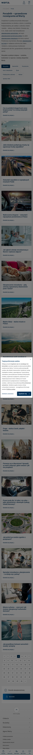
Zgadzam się (24, 394)
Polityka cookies (10, 389)
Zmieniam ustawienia (7, 393)
